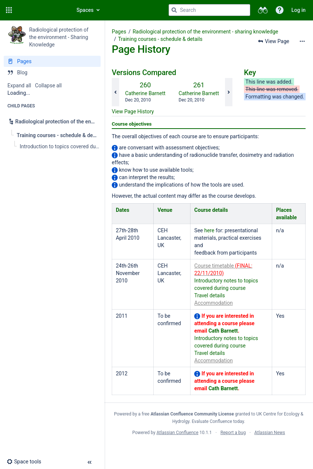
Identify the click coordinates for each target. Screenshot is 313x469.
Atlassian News (269, 432)
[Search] (174, 10)
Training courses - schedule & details (160, 39)
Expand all (19, 85)
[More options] (302, 41)
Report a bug (233, 432)
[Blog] (52, 72)
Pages (119, 32)
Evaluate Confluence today (218, 421)
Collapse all (48, 85)
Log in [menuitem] (298, 10)
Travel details (209, 295)
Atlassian (208, 449)
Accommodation (213, 303)
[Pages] (52, 61)
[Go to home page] (41, 10)
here (209, 230)
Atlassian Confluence (177, 432)
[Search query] (209, 10)
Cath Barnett (223, 331)
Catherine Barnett (145, 93)
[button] (9, 10)
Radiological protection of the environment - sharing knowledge (205, 32)
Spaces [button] (85, 10)
